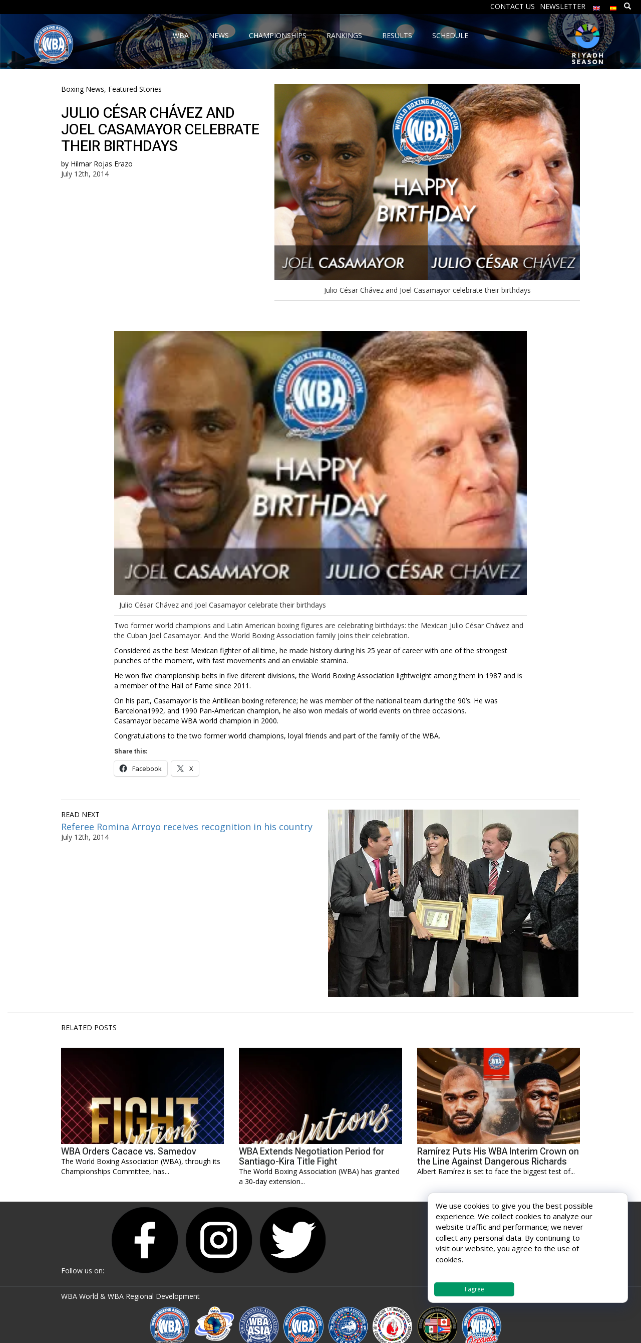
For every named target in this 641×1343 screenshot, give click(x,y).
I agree (474, 1289)
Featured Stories (135, 89)
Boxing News (82, 89)
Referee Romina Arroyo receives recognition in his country (186, 827)
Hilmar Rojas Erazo (102, 163)
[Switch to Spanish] (613, 6)
